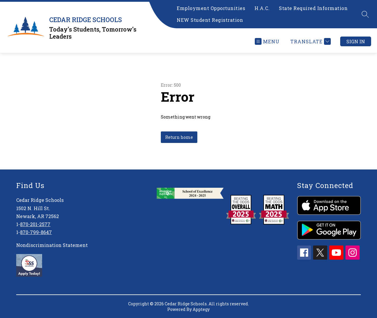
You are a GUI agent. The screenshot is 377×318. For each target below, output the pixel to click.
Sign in (355, 41)
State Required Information (313, 8)
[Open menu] (267, 41)
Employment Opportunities (211, 8)
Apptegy (201, 309)
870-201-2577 (35, 224)
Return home (179, 137)
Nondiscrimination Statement (52, 245)
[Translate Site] (310, 41)
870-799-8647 (36, 232)
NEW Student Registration (210, 20)
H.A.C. (261, 8)
